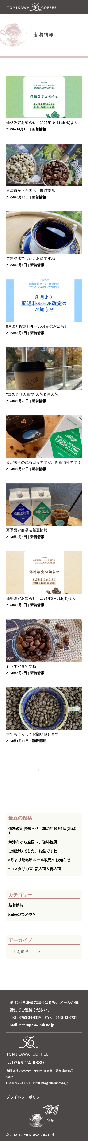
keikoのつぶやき (22, 914)
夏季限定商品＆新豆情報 (26, 530)
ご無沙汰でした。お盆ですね (30, 258)
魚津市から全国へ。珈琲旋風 (30, 190)
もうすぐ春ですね (21, 666)
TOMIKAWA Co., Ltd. (36, 1135)
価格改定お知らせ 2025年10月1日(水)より (42, 123)
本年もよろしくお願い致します (32, 734)
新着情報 (39, 129)
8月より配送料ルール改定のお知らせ (37, 326)
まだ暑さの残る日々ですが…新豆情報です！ (43, 462)
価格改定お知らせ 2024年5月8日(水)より (41, 598)
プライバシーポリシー (25, 1097)
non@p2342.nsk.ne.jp (36, 1025)
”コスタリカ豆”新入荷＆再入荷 (32, 394)
